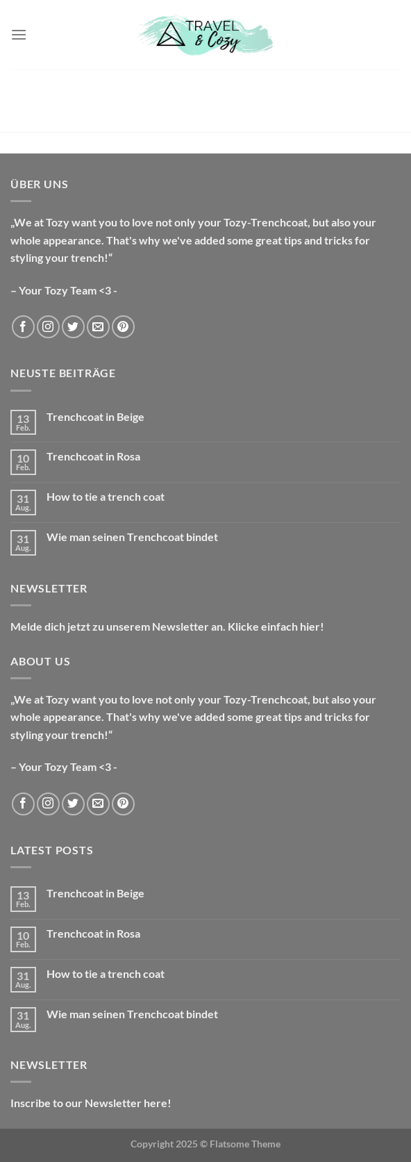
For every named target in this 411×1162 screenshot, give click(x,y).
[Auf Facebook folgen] (23, 326)
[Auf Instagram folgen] (48, 326)
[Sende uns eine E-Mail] (98, 326)
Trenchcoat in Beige (95, 416)
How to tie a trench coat (106, 496)
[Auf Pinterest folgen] (123, 326)
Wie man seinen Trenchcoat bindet (132, 536)
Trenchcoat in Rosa (93, 456)
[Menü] (18, 34)
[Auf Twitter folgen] (73, 326)
